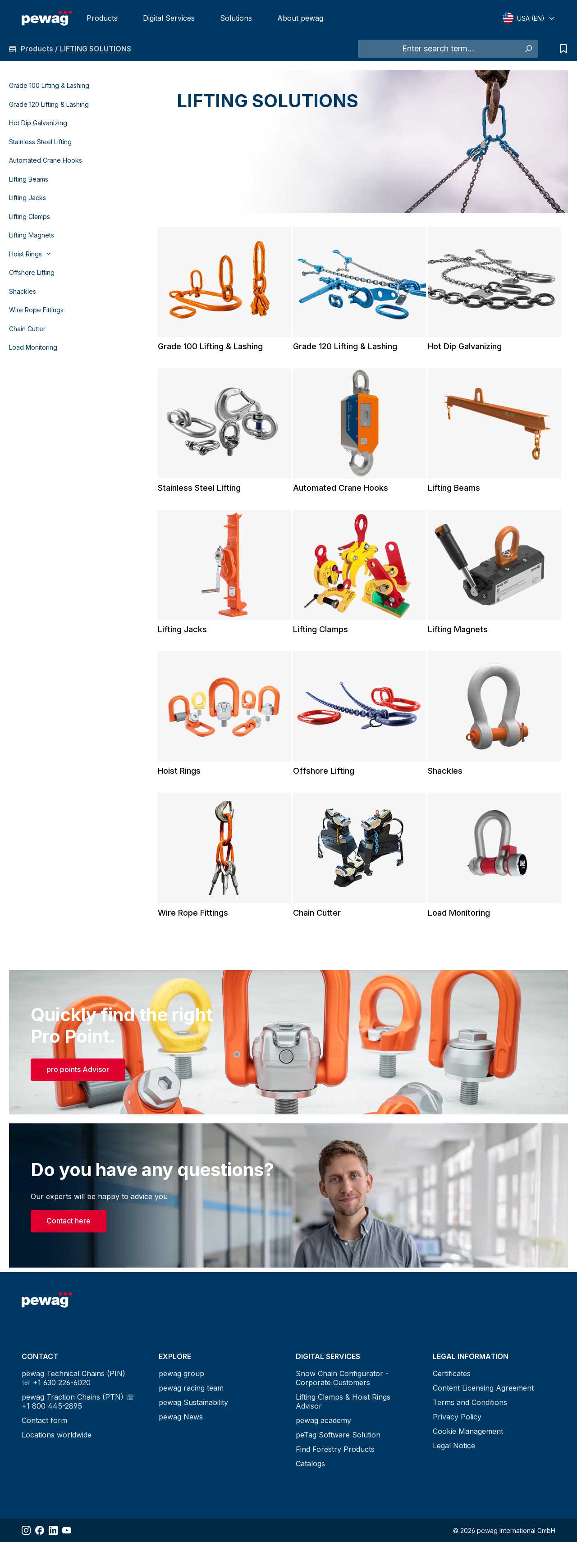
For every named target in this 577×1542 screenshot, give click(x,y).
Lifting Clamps (29, 216)
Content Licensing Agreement (483, 1387)
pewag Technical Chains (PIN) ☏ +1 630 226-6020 (73, 1378)
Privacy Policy (457, 1416)
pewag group (181, 1373)
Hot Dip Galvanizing (38, 123)
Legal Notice (454, 1445)
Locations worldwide (57, 1434)
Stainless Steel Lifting (40, 142)
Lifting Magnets (31, 235)
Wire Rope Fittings (36, 310)
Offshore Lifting (32, 272)
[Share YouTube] (66, 1530)
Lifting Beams (28, 179)
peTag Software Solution (338, 1434)
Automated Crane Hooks (45, 160)
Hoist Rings (179, 771)
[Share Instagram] (26, 1530)
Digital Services (169, 18)
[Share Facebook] (39, 1530)
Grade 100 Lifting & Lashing (49, 85)
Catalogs (310, 1463)
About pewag (300, 18)
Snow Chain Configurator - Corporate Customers (342, 1378)
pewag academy (323, 1420)
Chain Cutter (27, 329)
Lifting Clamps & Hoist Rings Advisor (343, 1401)
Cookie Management (468, 1431)
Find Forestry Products (335, 1449)
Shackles (22, 291)
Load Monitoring (33, 347)
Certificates (452, 1373)
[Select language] (529, 18)
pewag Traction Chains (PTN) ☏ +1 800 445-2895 (78, 1401)
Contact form (44, 1420)
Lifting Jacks (27, 197)
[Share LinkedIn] (53, 1530)
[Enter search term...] (438, 49)
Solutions (236, 18)
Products (102, 18)
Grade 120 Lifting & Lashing (49, 104)
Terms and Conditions (470, 1402)
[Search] (528, 49)
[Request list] (561, 48)
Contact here (68, 1220)
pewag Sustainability (193, 1402)
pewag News (181, 1416)
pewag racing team (191, 1387)
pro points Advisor (77, 1069)
